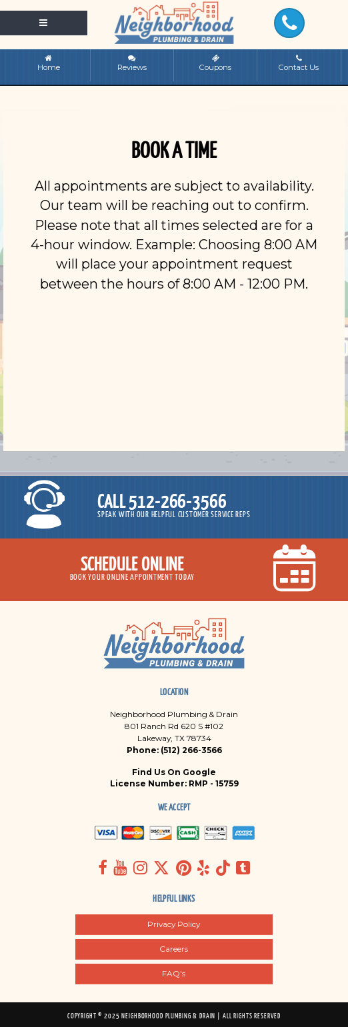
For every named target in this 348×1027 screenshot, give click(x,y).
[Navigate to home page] (174, 22)
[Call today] (174, 507)
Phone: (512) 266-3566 (174, 750)
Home (48, 63)
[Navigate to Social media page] (103, 867)
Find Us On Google (174, 772)
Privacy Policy (173, 924)
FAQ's (173, 973)
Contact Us (299, 63)
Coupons (215, 63)
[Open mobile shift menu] (43, 23)
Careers (173, 949)
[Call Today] (289, 23)
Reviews (132, 63)
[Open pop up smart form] (174, 569)
